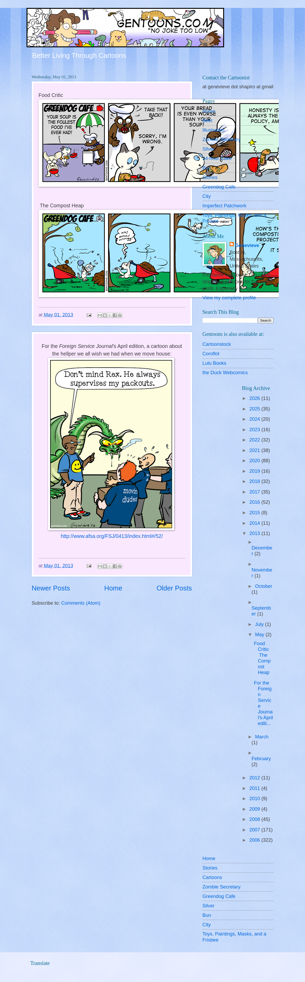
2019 (255, 471)
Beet (208, 120)
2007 (255, 829)
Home (113, 588)
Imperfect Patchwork (225, 205)
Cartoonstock (217, 344)
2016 (255, 502)
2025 (255, 409)
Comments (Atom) (80, 603)
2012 (255, 777)
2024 (255, 419)
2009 (255, 809)
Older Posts (174, 588)
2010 (255, 798)
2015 (255, 512)
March (261, 736)
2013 (255, 533)
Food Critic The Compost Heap (262, 658)
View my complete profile (229, 297)
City (207, 196)
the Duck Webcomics (225, 372)
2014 (255, 523)
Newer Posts (51, 588)
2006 (255, 840)
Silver (209, 149)
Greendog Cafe (219, 186)
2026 (255, 398)
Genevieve (247, 245)
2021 (255, 450)
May (260, 634)
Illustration (214, 130)
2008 (255, 819)
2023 (255, 429)
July (260, 624)
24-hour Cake (217, 158)
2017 (255, 492)
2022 (255, 440)
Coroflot (211, 353)
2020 (255, 460)
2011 (255, 788)
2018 (255, 481)
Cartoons (212, 877)
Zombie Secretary (222, 139)
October (263, 586)
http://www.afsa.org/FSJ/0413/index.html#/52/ (112, 536)
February (261, 758)
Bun (207, 168)
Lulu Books (214, 363)
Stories (210, 177)
